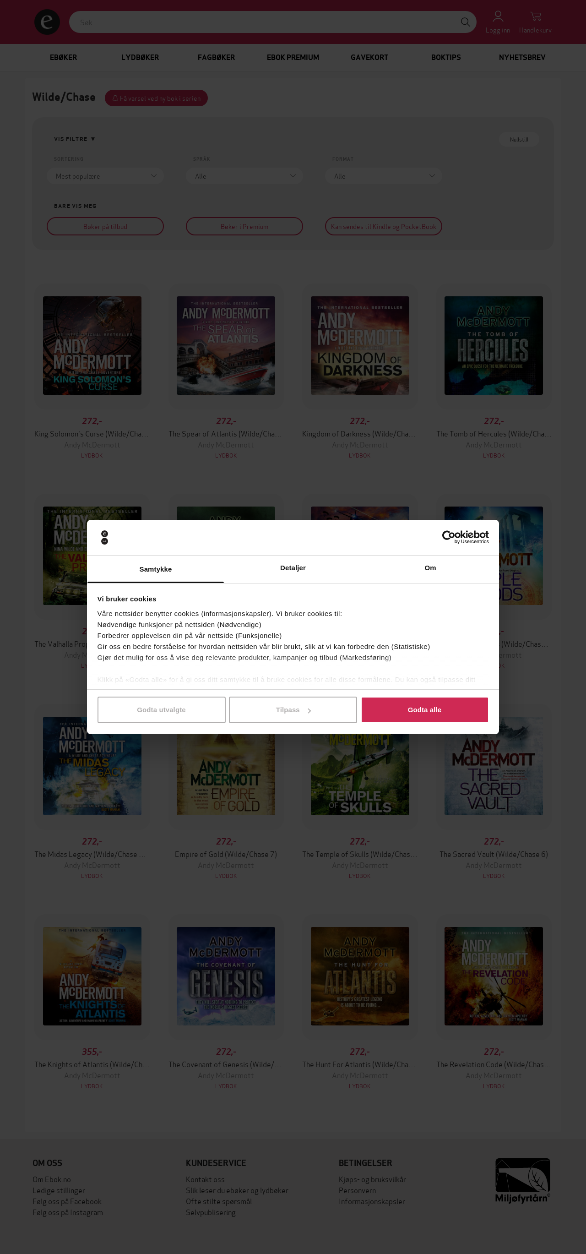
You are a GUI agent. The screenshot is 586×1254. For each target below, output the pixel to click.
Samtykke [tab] (156, 569)
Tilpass (293, 710)
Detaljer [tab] (293, 568)
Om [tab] (430, 568)
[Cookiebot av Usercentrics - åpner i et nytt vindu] (449, 538)
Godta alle (425, 710)
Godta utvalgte (161, 710)
